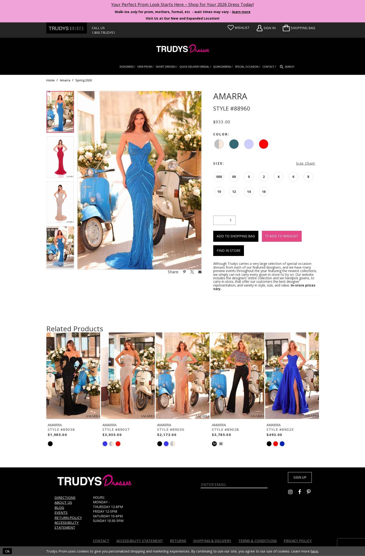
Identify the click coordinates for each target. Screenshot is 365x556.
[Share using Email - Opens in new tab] (200, 272)
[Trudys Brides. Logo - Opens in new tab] (66, 28)
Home (50, 80)
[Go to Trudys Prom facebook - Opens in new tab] (302, 493)
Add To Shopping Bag (236, 236)
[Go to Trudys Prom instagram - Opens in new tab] (293, 493)
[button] (299, 28)
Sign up (297, 478)
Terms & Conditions (257, 540)
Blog (59, 507)
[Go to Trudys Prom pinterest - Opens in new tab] (311, 493)
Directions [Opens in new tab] (64, 497)
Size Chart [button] (305, 163)
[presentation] (73, 375)
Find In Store (228, 250)
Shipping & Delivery (212, 540)
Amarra (65, 80)
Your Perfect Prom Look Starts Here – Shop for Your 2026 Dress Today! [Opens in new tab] (182, 4)
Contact (101, 540)
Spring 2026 (83, 80)
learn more (241, 12)
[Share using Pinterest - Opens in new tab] (184, 272)
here (314, 551)
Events (61, 512)
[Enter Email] (234, 481)
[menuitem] (299, 28)
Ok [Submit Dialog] (7, 551)
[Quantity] (224, 220)
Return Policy (68, 517)
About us (63, 502)
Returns (178, 540)
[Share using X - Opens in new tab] (192, 272)
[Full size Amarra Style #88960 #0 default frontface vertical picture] (139, 180)
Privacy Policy (298, 540)
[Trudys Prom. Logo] (182, 49)
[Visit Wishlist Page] (238, 28)
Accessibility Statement (66, 525)
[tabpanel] (60, 113)
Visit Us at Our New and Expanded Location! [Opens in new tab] (182, 18)
